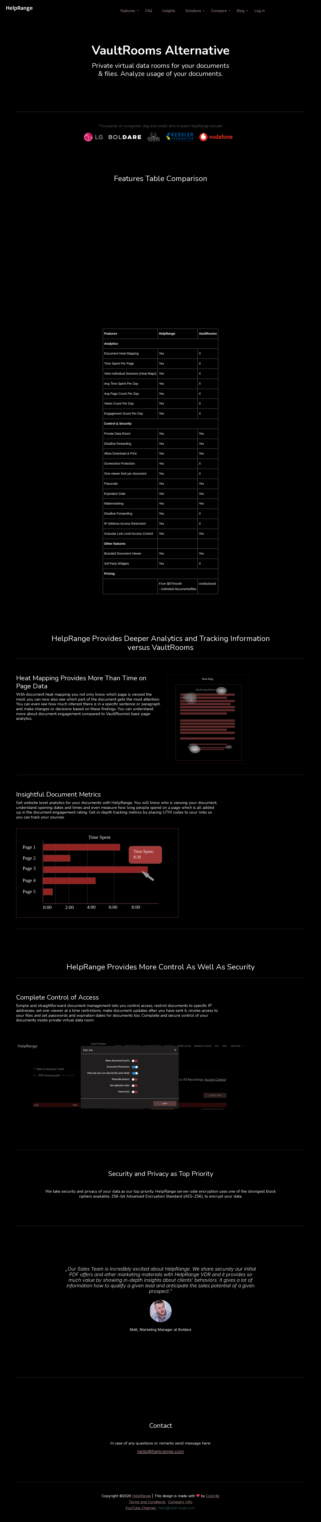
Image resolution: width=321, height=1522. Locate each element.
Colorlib (212, 1496)
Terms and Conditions (147, 1502)
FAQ (148, 10)
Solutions (193, 10)
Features (127, 10)
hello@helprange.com (160, 1451)
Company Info (180, 1502)
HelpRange (141, 1496)
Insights (168, 10)
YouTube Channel (140, 1508)
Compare (219, 10)
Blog (240, 10)
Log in (259, 10)
